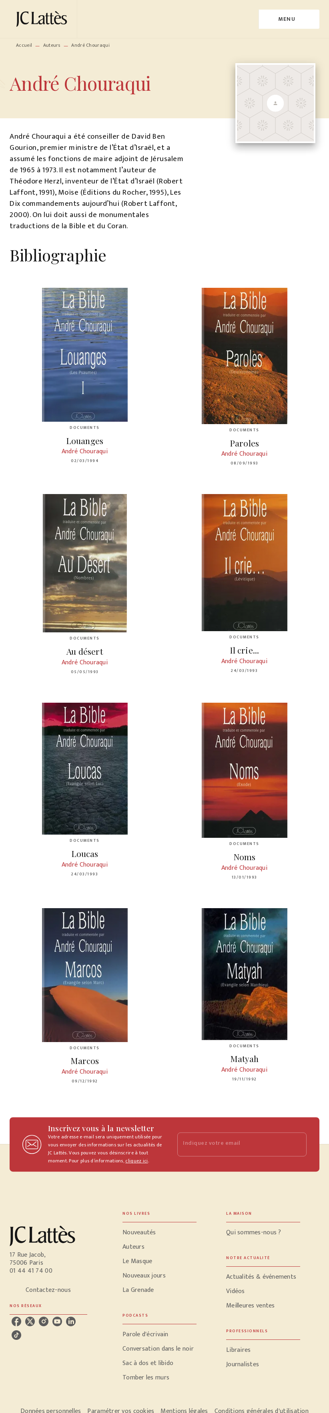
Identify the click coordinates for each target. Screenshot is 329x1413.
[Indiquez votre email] (232, 1144)
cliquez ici (136, 1161)
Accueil (24, 45)
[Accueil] (43, 19)
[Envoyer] (297, 1144)
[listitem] (16, 1321)
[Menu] (289, 19)
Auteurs (51, 45)
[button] (159, 1233)
